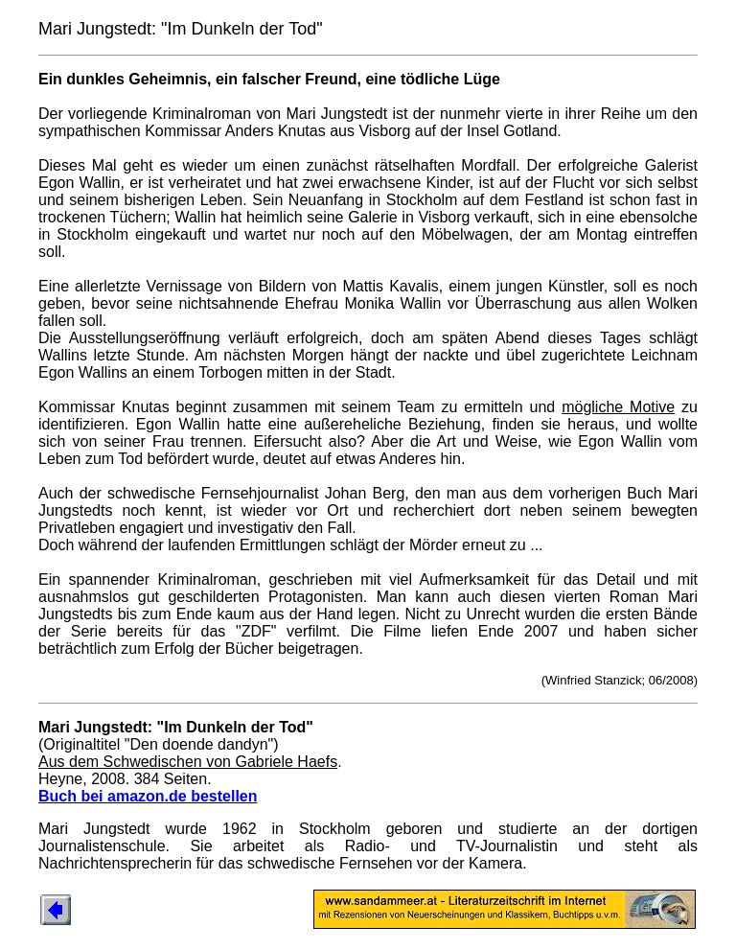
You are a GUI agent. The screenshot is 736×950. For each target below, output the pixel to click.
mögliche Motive (618, 407)
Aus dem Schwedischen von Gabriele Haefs (187, 761)
